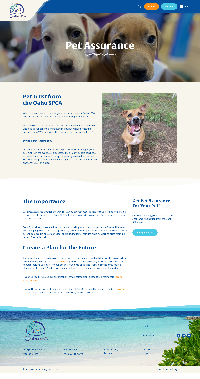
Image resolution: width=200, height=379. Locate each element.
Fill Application (145, 232)
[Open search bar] (139, 6)
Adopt (151, 6)
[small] (178, 336)
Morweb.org (171, 369)
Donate (169, 6)
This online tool (60, 261)
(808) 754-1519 (30, 354)
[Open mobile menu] (184, 6)
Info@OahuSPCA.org (34, 349)
